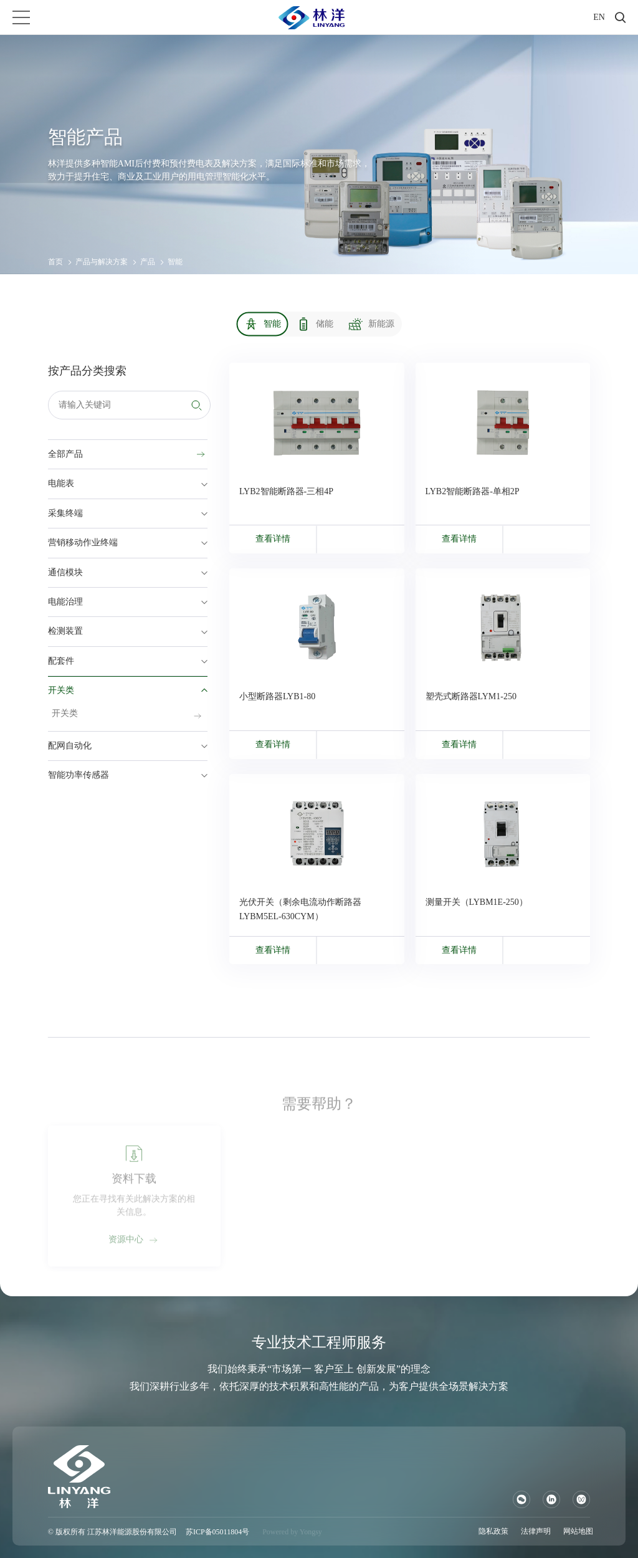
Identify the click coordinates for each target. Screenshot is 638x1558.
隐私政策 (493, 1531)
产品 (147, 261)
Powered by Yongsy (292, 1531)
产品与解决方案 (101, 261)
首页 (55, 261)
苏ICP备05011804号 (217, 1531)
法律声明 (536, 1531)
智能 (175, 261)
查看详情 (272, 538)
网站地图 (578, 1531)
